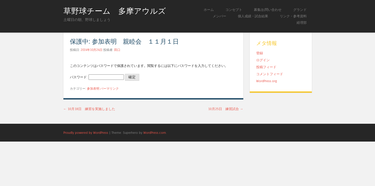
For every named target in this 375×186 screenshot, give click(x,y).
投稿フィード (266, 67)
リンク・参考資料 (293, 16)
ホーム (209, 10)
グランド (300, 10)
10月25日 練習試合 (225, 109)
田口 (117, 50)
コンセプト (233, 10)
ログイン (263, 60)
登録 (259, 53)
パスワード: (97, 77)
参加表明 (93, 88)
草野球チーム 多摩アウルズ (114, 11)
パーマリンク (109, 88)
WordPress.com (154, 133)
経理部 (302, 23)
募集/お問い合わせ (268, 10)
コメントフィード (269, 74)
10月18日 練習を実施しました (89, 109)
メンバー (219, 16)
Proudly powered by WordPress (85, 133)
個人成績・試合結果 (253, 16)
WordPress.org (266, 81)
